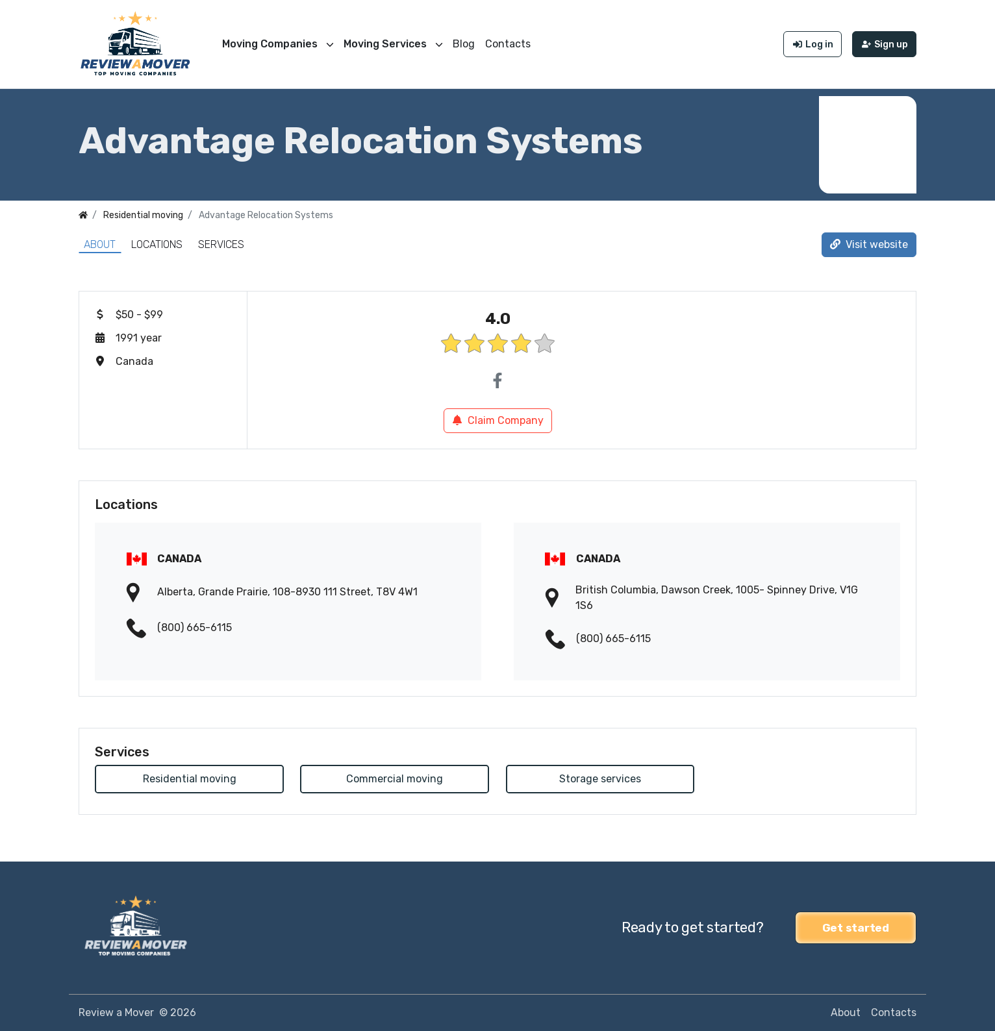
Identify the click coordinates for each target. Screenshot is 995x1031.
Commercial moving (394, 779)
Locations (157, 244)
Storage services (600, 779)
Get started (855, 927)
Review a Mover (116, 1012)
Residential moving (189, 779)
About (100, 244)
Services (221, 244)
